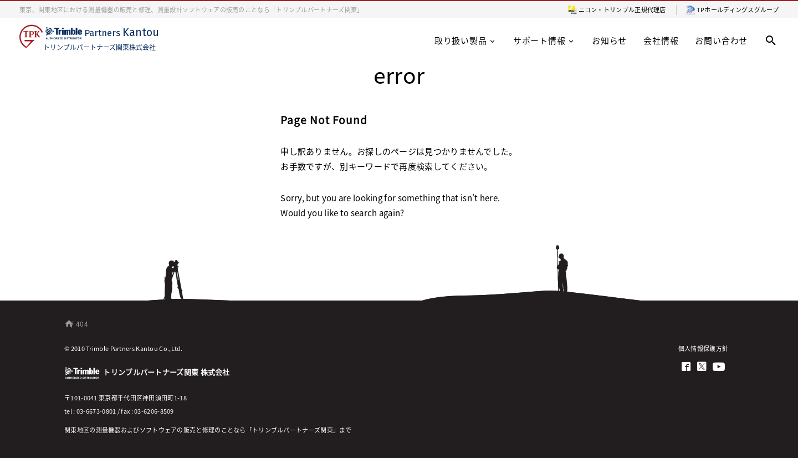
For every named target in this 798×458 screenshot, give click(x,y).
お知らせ (609, 40)
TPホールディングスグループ (738, 9)
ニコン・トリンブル (607, 9)
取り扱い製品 (465, 40)
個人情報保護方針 (703, 348)
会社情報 (660, 40)
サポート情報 (544, 40)
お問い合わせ (721, 40)
